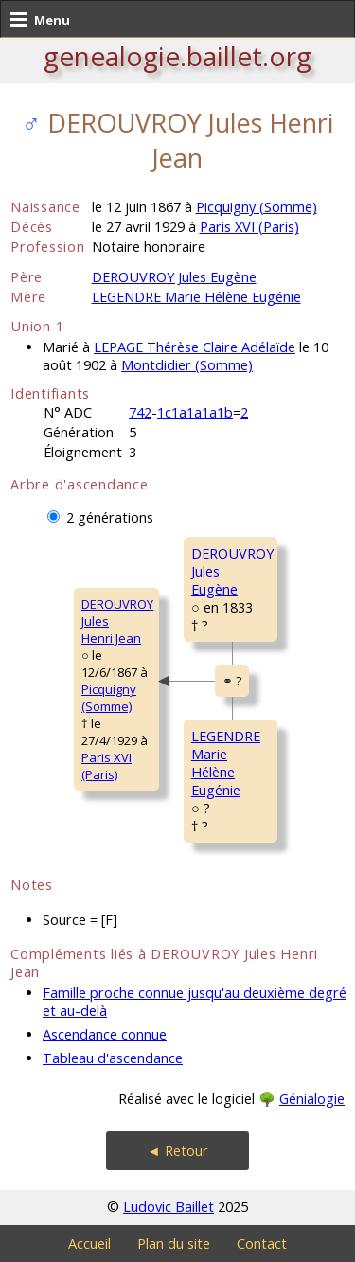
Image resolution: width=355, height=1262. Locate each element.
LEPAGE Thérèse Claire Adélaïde (194, 347)
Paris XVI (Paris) (249, 227)
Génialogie (312, 1099)
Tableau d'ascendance (113, 1058)
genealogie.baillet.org (177, 56)
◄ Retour (177, 1151)
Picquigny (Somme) (256, 207)
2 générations (109, 517)
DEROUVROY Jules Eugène (174, 277)
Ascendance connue (105, 1034)
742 (140, 412)
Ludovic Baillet (168, 1207)
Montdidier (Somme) (187, 365)
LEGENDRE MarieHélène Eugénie (225, 763)
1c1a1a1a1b (195, 412)
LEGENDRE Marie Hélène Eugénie (196, 297)
